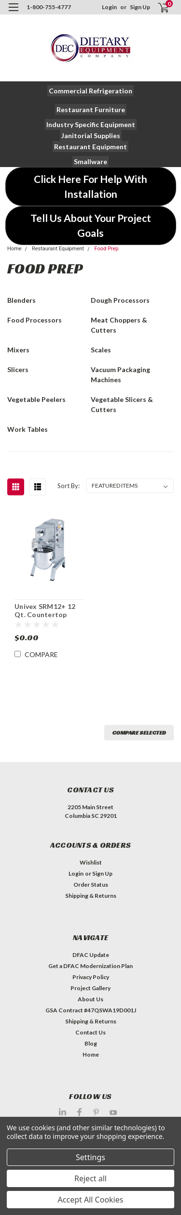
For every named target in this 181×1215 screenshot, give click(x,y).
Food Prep (106, 249)
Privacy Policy (90, 977)
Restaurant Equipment (58, 249)
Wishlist (91, 862)
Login (109, 7)
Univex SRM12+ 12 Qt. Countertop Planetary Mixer (44, 611)
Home (14, 249)
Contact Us (90, 1032)
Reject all (90, 1178)
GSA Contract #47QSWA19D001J (90, 1010)
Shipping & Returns (90, 895)
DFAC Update (90, 954)
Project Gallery (90, 988)
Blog (90, 1043)
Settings (90, 1157)
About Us (90, 999)
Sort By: (68, 486)
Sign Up (140, 7)
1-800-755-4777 (49, 7)
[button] (90, 90)
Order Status (90, 884)
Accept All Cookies (91, 1199)
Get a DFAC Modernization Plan (90, 965)
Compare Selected (139, 732)
